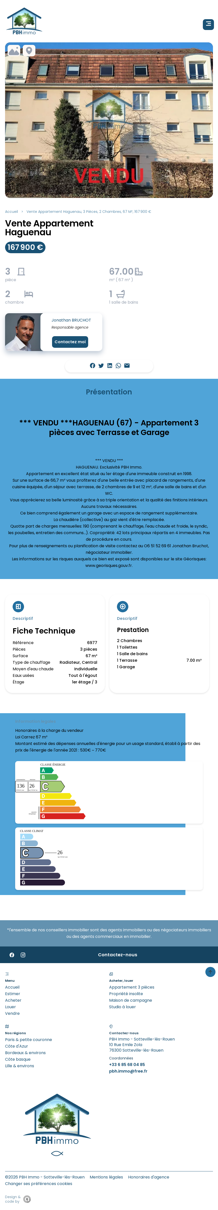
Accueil (11, 211)
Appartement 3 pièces (131, 987)
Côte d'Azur (16, 1046)
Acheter (13, 1000)
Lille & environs (19, 1066)
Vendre (12, 1013)
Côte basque (18, 1059)
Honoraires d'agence (148, 1177)
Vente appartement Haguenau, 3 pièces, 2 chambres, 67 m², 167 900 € (89, 211)
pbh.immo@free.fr (128, 1071)
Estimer (12, 994)
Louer (10, 1007)
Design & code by (13, 1199)
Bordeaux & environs (25, 1053)
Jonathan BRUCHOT (71, 320)
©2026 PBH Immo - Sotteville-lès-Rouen (45, 1177)
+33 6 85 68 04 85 (127, 1065)
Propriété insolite (126, 994)
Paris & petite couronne (28, 1040)
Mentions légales (106, 1177)
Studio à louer (122, 1007)
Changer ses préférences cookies (38, 1184)
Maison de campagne (130, 1000)
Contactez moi (70, 342)
